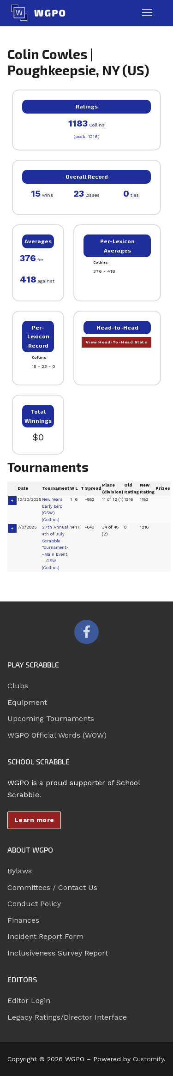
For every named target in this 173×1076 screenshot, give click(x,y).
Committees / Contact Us (52, 887)
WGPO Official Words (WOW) (57, 735)
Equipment (27, 702)
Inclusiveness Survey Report (57, 953)
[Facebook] (86, 632)
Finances (23, 920)
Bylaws (19, 870)
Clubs (17, 685)
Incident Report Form (45, 936)
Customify (148, 1059)
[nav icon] (147, 13)
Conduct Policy (34, 903)
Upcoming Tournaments (50, 718)
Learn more (34, 820)
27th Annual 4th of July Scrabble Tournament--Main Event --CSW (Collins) (55, 547)
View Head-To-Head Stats (117, 342)
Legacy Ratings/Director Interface (67, 1017)
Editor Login (28, 1000)
